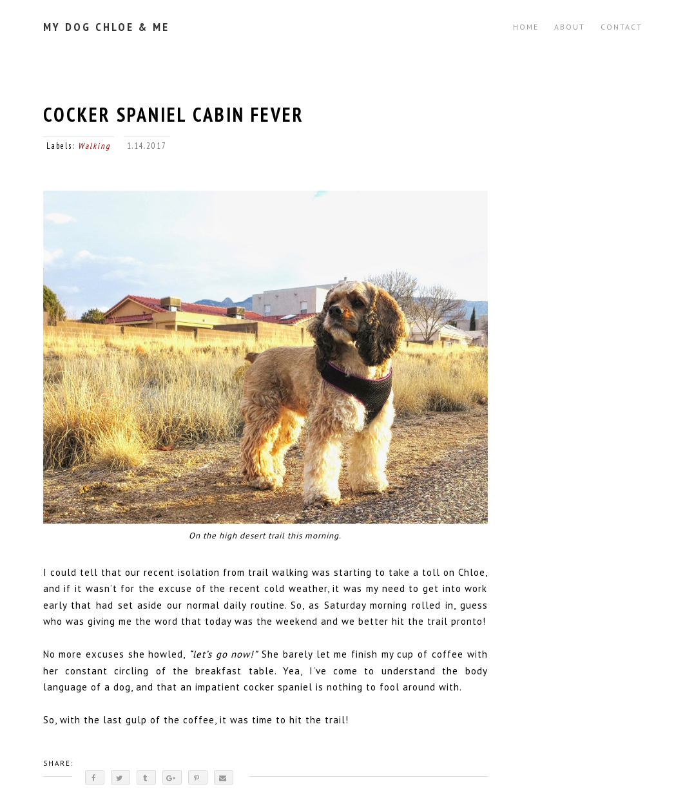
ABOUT (569, 27)
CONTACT (621, 27)
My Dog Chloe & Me (106, 26)
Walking (94, 145)
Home (526, 27)
